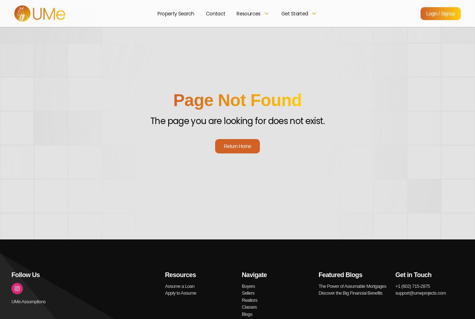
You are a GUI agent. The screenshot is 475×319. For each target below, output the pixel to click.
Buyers (248, 286)
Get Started (299, 13)
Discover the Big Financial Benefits (350, 293)
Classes (249, 307)
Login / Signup (440, 13)
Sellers (248, 293)
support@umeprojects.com (421, 293)
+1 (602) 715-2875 (413, 286)
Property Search (175, 13)
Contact (216, 13)
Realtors (249, 300)
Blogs (247, 314)
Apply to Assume (180, 293)
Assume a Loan (179, 286)
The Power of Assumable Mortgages (352, 286)
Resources (253, 13)
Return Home (237, 146)
